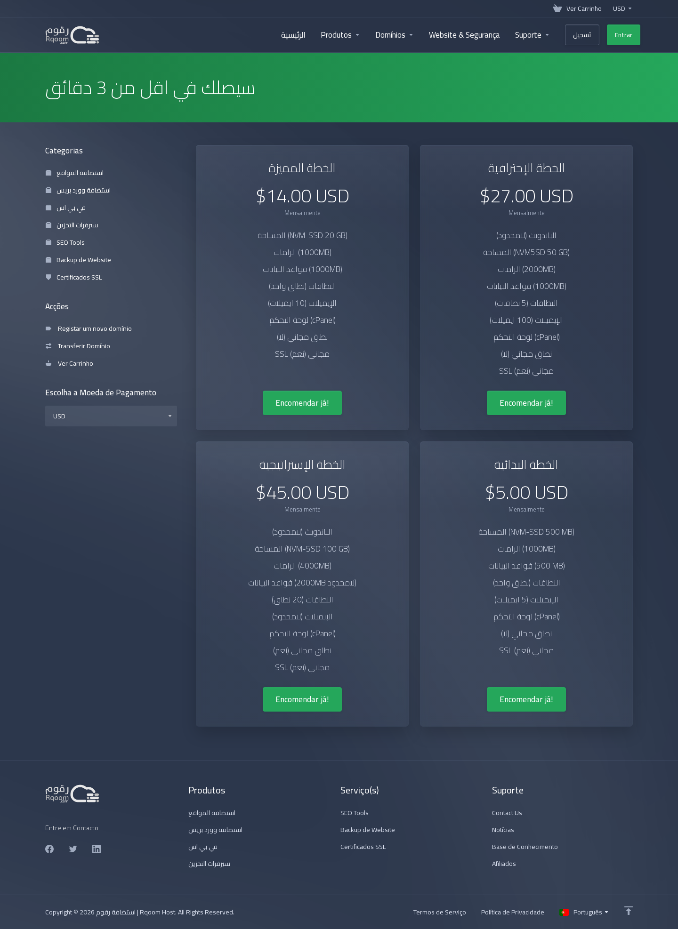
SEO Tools (65, 242)
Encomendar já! (302, 402)
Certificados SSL (74, 277)
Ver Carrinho (69, 363)
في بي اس (66, 207)
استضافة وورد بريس (78, 190)
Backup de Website (78, 260)
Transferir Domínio (78, 346)
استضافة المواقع (75, 173)
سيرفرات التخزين (72, 225)
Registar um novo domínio (89, 328)
